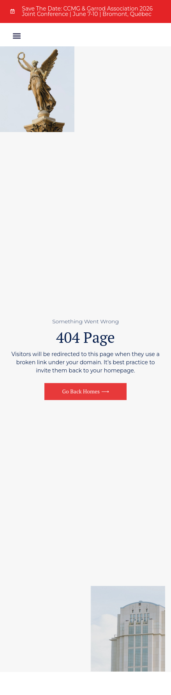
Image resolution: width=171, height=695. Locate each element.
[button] (16, 36)
